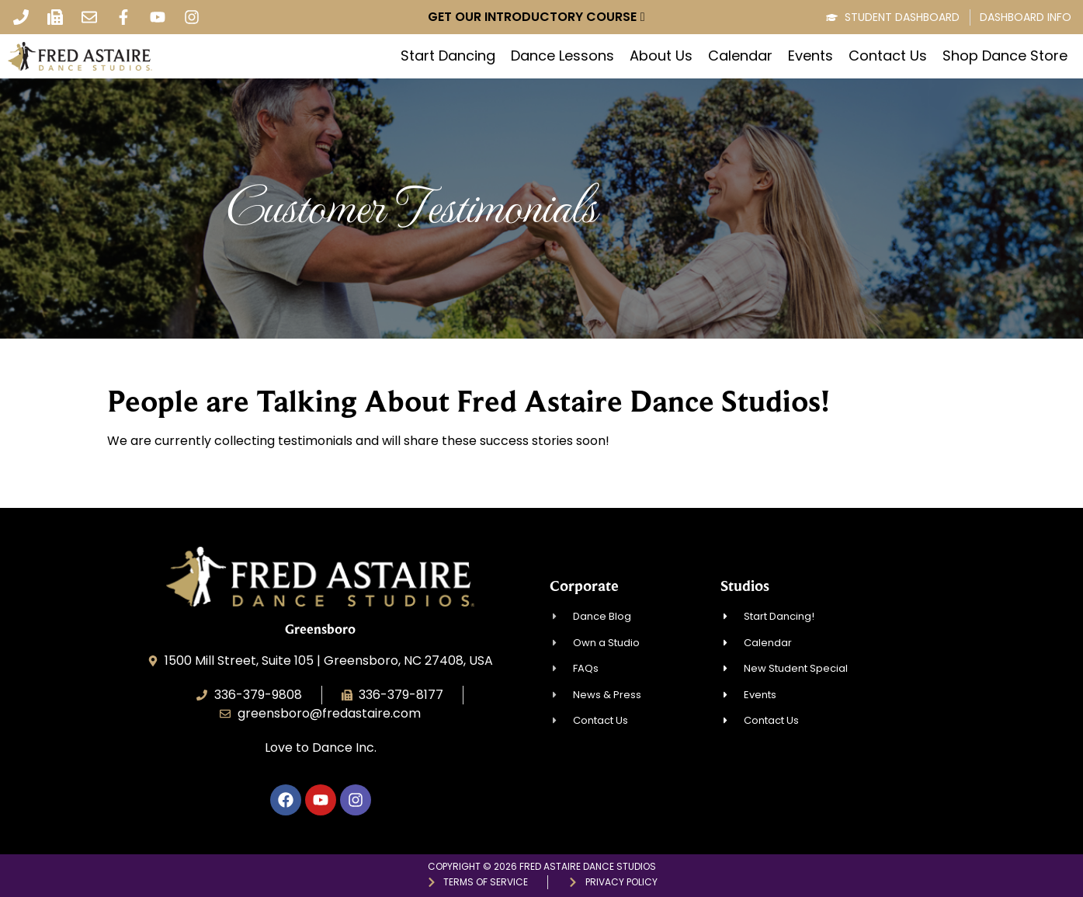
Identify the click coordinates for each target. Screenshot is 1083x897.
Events (810, 56)
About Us (661, 56)
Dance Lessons (562, 56)
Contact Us (888, 56)
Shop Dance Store (1004, 56)
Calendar (740, 56)
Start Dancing (448, 56)
